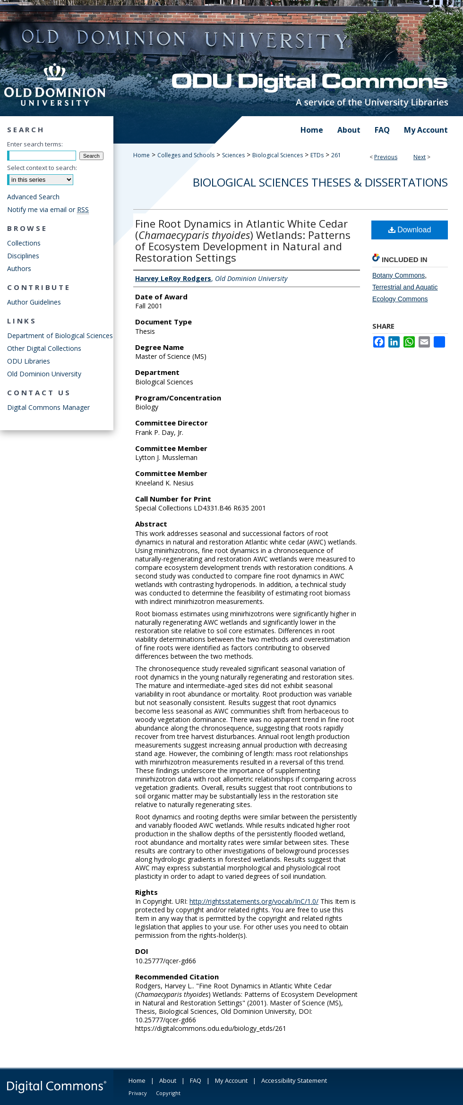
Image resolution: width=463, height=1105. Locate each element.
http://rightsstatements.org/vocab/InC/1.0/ (253, 901)
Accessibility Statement (294, 1080)
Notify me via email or (48, 209)
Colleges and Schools (185, 155)
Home (141, 155)
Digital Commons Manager (48, 407)
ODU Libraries (28, 361)
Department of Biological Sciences (60, 335)
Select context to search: (42, 167)
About (167, 1080)
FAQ (195, 1080)
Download (409, 230)
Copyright (168, 1092)
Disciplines (23, 255)
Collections (24, 242)
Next (419, 157)
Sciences (233, 155)
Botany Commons (398, 275)
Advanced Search (33, 196)
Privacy (138, 1092)
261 (336, 155)
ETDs (317, 155)
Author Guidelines (34, 302)
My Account (231, 1080)
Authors (19, 268)
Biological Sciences (277, 155)
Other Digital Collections (44, 348)
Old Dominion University (44, 373)
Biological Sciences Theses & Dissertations (320, 182)
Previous (385, 157)
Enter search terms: (35, 144)
